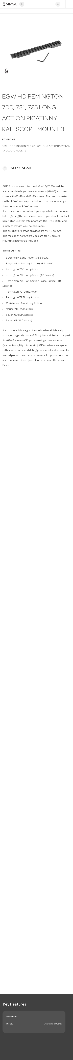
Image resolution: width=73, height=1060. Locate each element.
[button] (17, 168)
